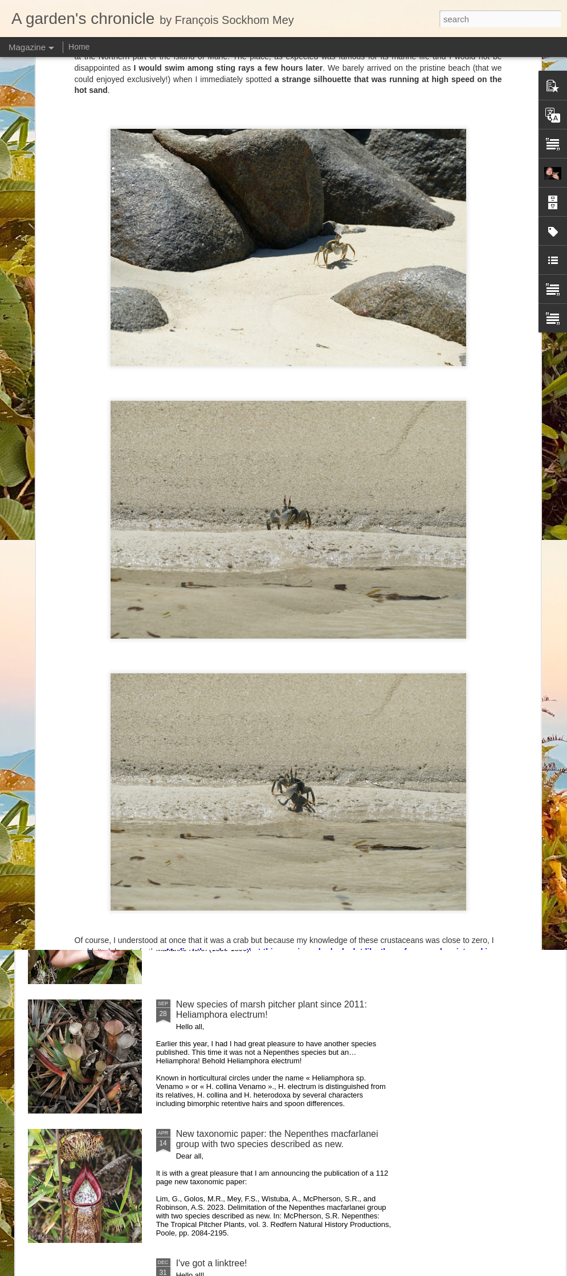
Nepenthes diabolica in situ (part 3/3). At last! (266, 616)
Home (78, 46)
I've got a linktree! (211, 1263)
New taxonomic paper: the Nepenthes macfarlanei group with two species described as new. (277, 1139)
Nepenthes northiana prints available (250, 745)
